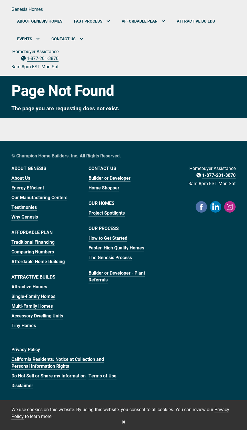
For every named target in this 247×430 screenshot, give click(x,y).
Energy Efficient (27, 188)
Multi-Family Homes (32, 306)
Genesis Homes (27, 9)
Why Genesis (24, 217)
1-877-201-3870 (43, 58)
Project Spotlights (107, 213)
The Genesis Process (110, 257)
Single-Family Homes (33, 296)
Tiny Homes (23, 325)
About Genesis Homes (40, 21)
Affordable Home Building (38, 261)
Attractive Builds (196, 21)
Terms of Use (103, 376)
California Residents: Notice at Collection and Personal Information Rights (57, 362)
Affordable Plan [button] (143, 21)
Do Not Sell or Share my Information (48, 376)
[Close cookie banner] (123, 422)
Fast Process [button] (92, 21)
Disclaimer (22, 385)
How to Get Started (108, 238)
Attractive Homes (29, 286)
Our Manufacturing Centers (39, 197)
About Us (20, 178)
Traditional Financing (33, 242)
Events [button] (28, 38)
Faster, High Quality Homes (116, 248)
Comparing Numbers (32, 252)
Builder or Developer (109, 178)
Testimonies (24, 207)
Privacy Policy (25, 349)
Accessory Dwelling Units (37, 316)
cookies (35, 409)
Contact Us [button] (67, 38)
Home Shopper (104, 188)
